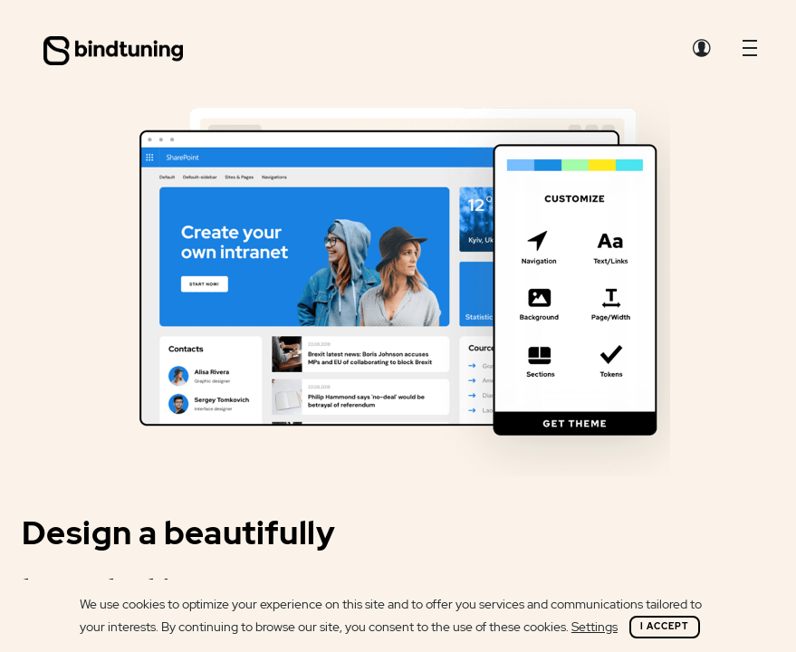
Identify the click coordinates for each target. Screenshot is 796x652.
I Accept (664, 626)
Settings (594, 626)
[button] (749, 52)
